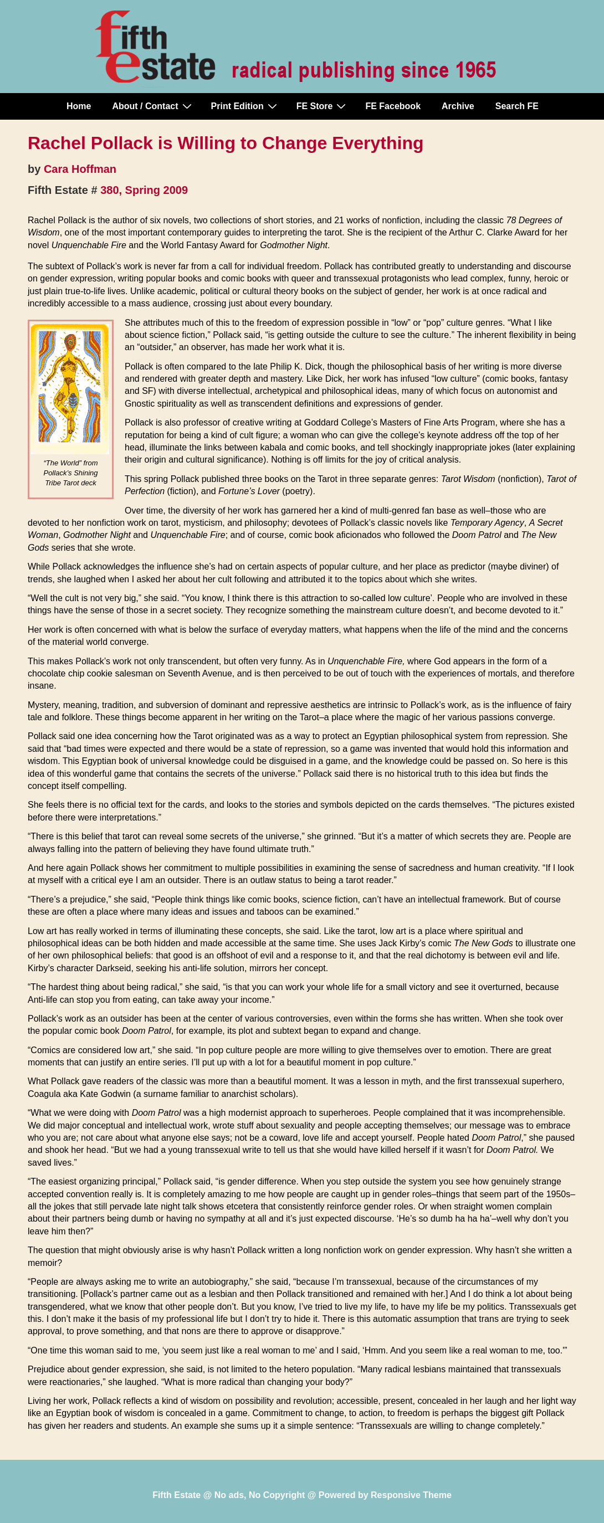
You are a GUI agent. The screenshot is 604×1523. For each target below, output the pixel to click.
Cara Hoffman (80, 169)
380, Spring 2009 (144, 190)
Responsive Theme (411, 1495)
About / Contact (153, 106)
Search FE (517, 106)
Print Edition (245, 106)
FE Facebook (393, 106)
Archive (458, 106)
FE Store (322, 106)
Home (78, 106)
